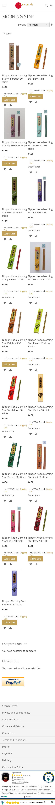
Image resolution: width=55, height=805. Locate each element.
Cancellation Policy (12, 767)
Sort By (22, 24)
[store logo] (21, 5)
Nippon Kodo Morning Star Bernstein (40, 77)
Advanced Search (11, 719)
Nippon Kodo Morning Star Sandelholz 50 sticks (14, 410)
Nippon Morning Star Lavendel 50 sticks (14, 603)
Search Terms (9, 706)
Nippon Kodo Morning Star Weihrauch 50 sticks (14, 79)
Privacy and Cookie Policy (16, 712)
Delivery (6, 760)
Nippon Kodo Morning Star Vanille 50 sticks (40, 408)
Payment (7, 753)
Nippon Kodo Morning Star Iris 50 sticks (40, 211)
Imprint (6, 746)
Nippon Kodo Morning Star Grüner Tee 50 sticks (14, 212)
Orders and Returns (13, 726)
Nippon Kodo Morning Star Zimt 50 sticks (40, 475)
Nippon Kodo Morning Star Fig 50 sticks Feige (14, 144)
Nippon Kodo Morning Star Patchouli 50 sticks (14, 343)
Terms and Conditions (14, 740)
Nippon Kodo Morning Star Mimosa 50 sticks (40, 278)
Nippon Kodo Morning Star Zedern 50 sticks (14, 475)
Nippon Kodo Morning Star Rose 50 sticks (40, 539)
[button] (4, 105)
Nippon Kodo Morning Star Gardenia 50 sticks (40, 145)
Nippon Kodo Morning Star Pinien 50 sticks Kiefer (40, 343)
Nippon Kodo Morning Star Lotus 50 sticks (14, 539)
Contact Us (8, 733)
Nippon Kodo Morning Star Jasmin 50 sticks (14, 278)
